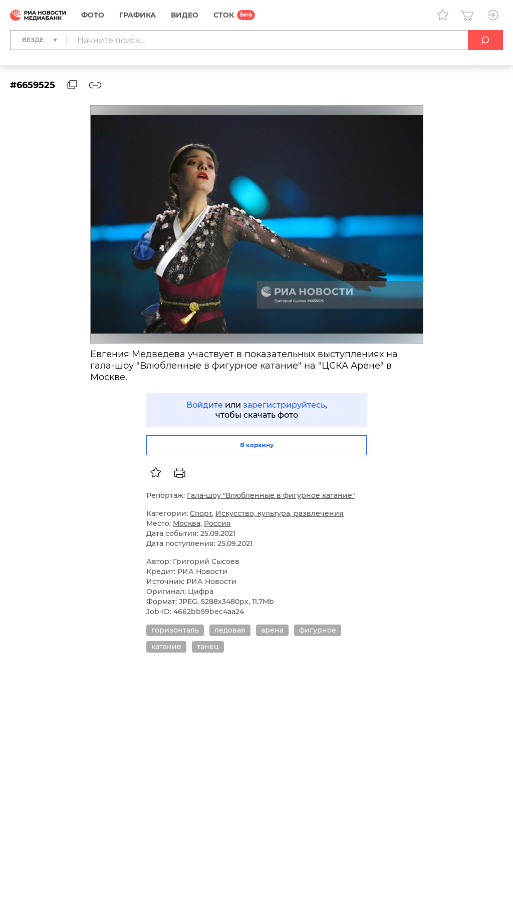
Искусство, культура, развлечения (279, 513)
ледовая (229, 630)
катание (166, 646)
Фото (92, 15)
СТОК (223, 15)
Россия (217, 523)
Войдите (204, 405)
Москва (186, 523)
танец (208, 646)
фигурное (317, 630)
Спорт (201, 513)
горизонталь (175, 630)
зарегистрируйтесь (284, 405)
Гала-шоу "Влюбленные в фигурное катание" (271, 495)
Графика (137, 15)
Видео (184, 15)
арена (272, 630)
